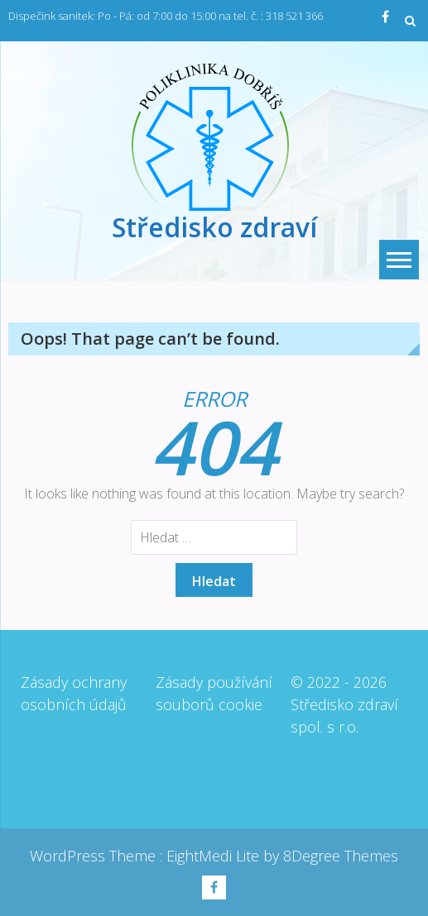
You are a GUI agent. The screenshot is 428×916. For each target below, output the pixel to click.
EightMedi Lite (214, 856)
